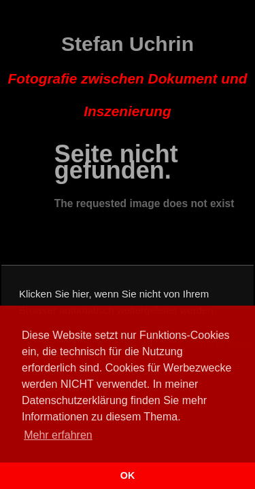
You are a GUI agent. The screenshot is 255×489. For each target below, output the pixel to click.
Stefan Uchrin (128, 76)
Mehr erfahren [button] (58, 435)
